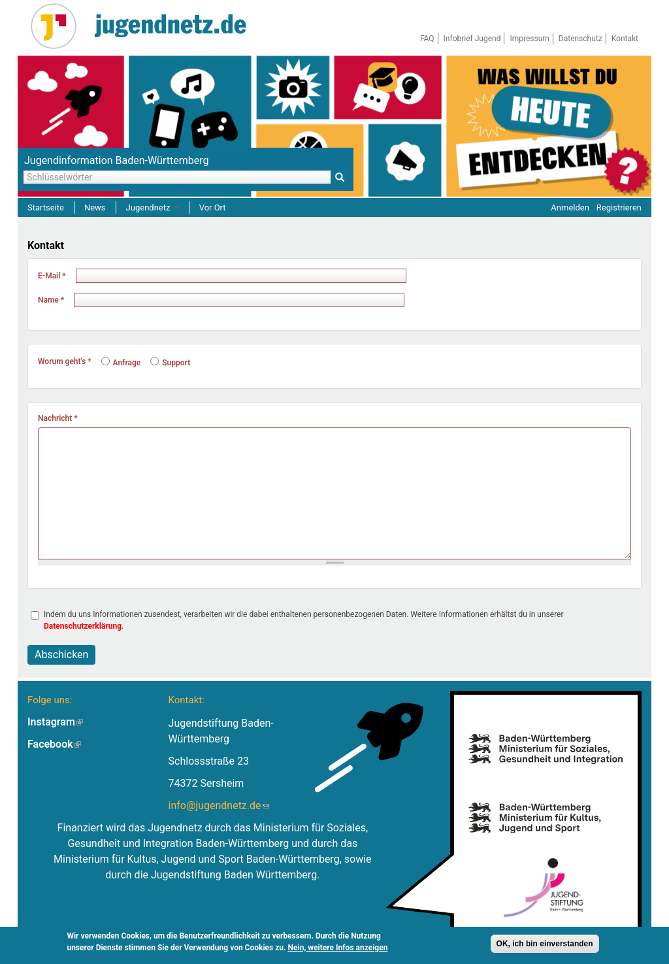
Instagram (55, 722)
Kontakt (625, 38)
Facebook (54, 744)
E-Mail (52, 275)
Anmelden (570, 207)
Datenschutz (580, 38)
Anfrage (121, 362)
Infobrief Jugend (472, 38)
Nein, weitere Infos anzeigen (338, 948)
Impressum (529, 38)
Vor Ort (212, 207)
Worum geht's (64, 361)
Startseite (45, 207)
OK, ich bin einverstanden (545, 944)
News (95, 207)
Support (170, 362)
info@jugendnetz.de (219, 805)
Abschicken (61, 654)
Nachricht (58, 418)
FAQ (427, 38)
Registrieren (619, 207)
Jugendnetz (152, 207)
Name (51, 300)
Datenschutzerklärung (83, 626)
